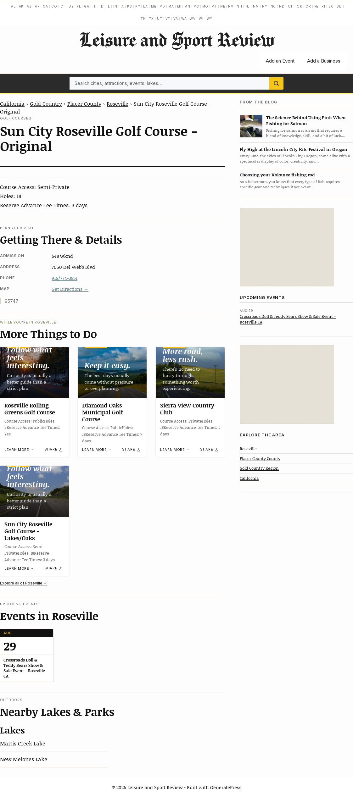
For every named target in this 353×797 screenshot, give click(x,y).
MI (179, 6)
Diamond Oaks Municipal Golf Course (102, 412)
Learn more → (19, 449)
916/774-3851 (64, 277)
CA (45, 6)
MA (171, 6)
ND (282, 6)
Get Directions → (70, 288)
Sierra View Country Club (187, 409)
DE (71, 6)
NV (230, 6)
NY (264, 6)
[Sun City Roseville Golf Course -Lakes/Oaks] (34, 491)
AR (37, 6)
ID (102, 6)
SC (331, 6)
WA (184, 18)
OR (308, 6)
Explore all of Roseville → (23, 583)
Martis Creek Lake (22, 743)
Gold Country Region (259, 468)
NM (256, 6)
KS (129, 6)
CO (54, 6)
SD (339, 6)
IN (115, 6)
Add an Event (280, 61)
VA (175, 18)
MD (162, 6)
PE (316, 6)
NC (273, 6)
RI (323, 6)
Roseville (117, 103)
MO (205, 6)
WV (193, 18)
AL (13, 6)
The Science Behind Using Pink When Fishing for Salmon (306, 120)
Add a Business (323, 61)
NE (222, 6)
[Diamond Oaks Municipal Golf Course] (112, 372)
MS (196, 6)
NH (239, 6)
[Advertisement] (287, 247)
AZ (29, 6)
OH (291, 6)
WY (210, 18)
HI (94, 6)
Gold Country (46, 103)
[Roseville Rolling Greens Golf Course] (34, 372)
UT (159, 18)
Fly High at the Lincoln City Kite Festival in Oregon (293, 149)
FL (79, 6)
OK (299, 6)
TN (143, 18)
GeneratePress (225, 787)
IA (122, 6)
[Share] (53, 449)
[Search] (276, 83)
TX (151, 18)
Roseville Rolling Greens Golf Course (29, 409)
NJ (247, 6)
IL (108, 6)
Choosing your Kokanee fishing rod (277, 174)
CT (63, 6)
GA (86, 6)
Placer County (84, 103)
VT (168, 18)
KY (137, 6)
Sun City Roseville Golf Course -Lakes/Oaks (28, 531)
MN (187, 6)
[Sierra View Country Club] (190, 372)
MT (214, 6)
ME (153, 6)
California (12, 103)
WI (201, 18)
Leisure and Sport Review (176, 39)
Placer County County (260, 458)
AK (21, 6)
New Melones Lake (23, 759)
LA (145, 6)
